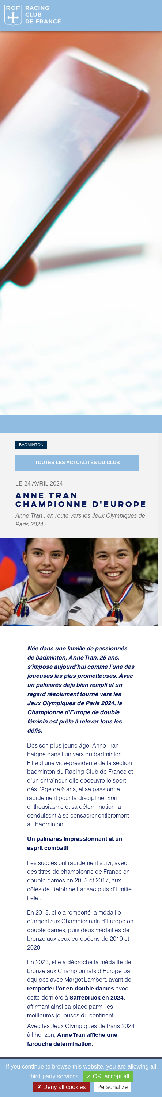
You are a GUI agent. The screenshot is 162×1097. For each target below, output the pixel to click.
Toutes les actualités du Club (77, 462)
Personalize (112, 1087)
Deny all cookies (61, 1087)
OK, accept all (107, 1076)
